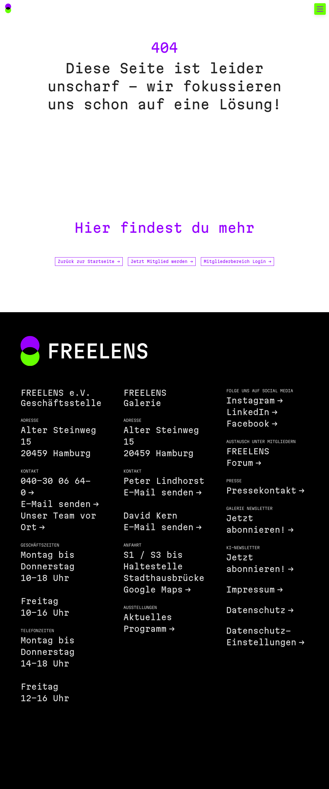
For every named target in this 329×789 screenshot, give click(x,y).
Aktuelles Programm (147, 622)
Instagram (250, 400)
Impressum (250, 589)
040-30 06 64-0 (56, 486)
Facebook (247, 423)
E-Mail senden (56, 504)
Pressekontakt (261, 490)
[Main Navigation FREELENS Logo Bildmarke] (8, 8)
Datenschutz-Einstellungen (261, 636)
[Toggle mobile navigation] (320, 9)
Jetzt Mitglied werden (162, 261)
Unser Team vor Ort (58, 521)
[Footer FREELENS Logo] (84, 351)
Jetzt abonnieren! (256, 523)
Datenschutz (256, 610)
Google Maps (153, 589)
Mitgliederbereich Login (237, 261)
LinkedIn (247, 412)
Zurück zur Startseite (89, 261)
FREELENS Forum (247, 457)
